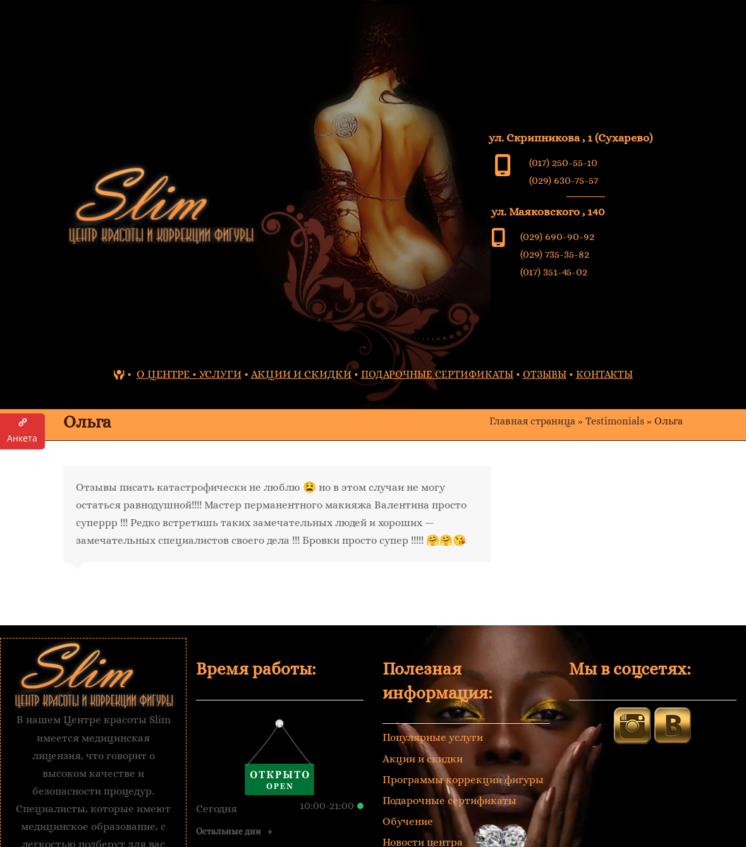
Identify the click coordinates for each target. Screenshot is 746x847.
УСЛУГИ (220, 374)
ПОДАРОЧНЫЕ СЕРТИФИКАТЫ (437, 374)
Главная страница (532, 421)
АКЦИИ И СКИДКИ (301, 374)
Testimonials (614, 421)
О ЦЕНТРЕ (163, 374)
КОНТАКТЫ (604, 374)
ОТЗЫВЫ (544, 374)
